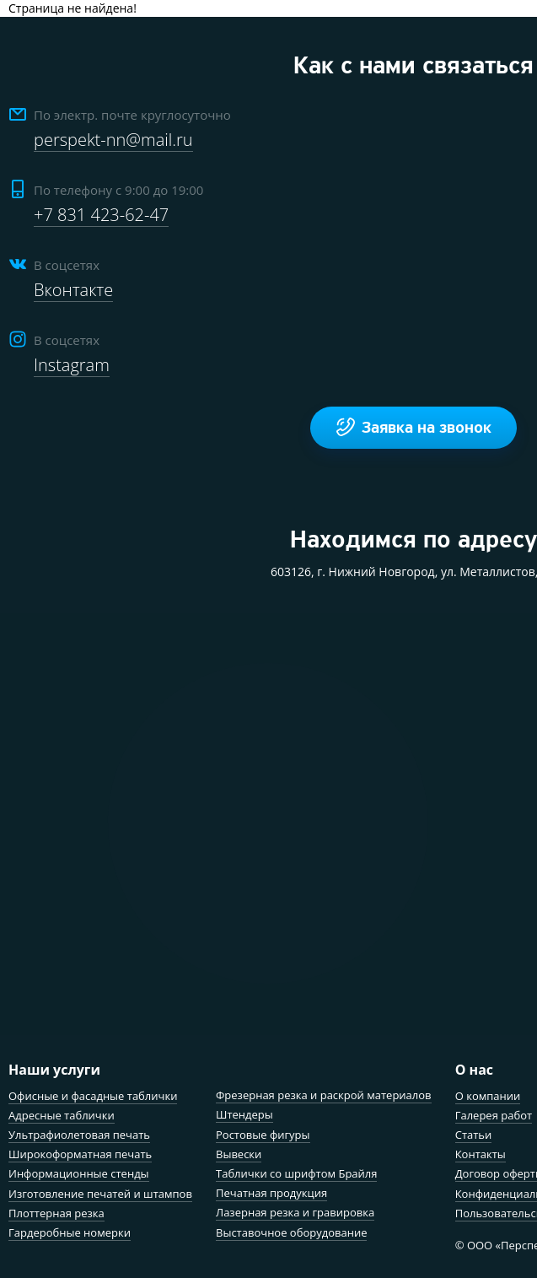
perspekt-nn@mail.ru (113, 139)
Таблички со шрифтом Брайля (296, 1173)
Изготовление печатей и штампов (100, 1193)
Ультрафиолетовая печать (79, 1134)
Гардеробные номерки (69, 1232)
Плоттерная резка (56, 1213)
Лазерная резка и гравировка (295, 1212)
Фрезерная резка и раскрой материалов (324, 1095)
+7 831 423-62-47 (101, 214)
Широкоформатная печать (80, 1154)
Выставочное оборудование (291, 1232)
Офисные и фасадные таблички (92, 1095)
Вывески (238, 1154)
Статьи (473, 1134)
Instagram (72, 364)
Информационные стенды (78, 1173)
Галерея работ (493, 1115)
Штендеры (244, 1114)
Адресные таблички (61, 1115)
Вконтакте (73, 289)
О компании (488, 1095)
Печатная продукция (271, 1192)
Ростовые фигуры (263, 1134)
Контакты (480, 1154)
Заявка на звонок (413, 427)
